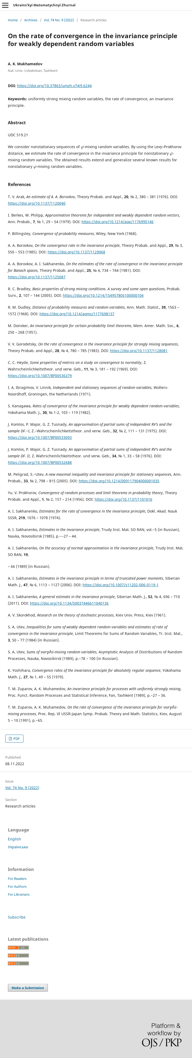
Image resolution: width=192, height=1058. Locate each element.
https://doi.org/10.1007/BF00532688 (40, 462)
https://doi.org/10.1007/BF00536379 (40, 375)
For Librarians (18, 894)
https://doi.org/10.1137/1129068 (76, 251)
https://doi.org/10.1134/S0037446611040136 (69, 603)
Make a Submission (28, 987)
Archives (30, 20)
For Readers (17, 878)
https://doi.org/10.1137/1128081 (139, 350)
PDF (16, 738)
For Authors (17, 886)
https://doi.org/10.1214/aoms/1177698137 (76, 313)
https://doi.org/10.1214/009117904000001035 (119, 480)
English (14, 838)
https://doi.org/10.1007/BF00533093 (40, 437)
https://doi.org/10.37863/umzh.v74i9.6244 (54, 85)
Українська (18, 846)
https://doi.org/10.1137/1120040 (36, 203)
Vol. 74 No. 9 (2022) (59, 20)
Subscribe (17, 917)
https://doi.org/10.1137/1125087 (36, 276)
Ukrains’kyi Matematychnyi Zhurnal (44, 5)
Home (13, 20)
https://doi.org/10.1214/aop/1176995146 (118, 221)
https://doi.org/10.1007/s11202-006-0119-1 (121, 584)
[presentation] (82, 146)
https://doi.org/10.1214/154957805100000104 (103, 295)
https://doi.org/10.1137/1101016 (123, 499)
